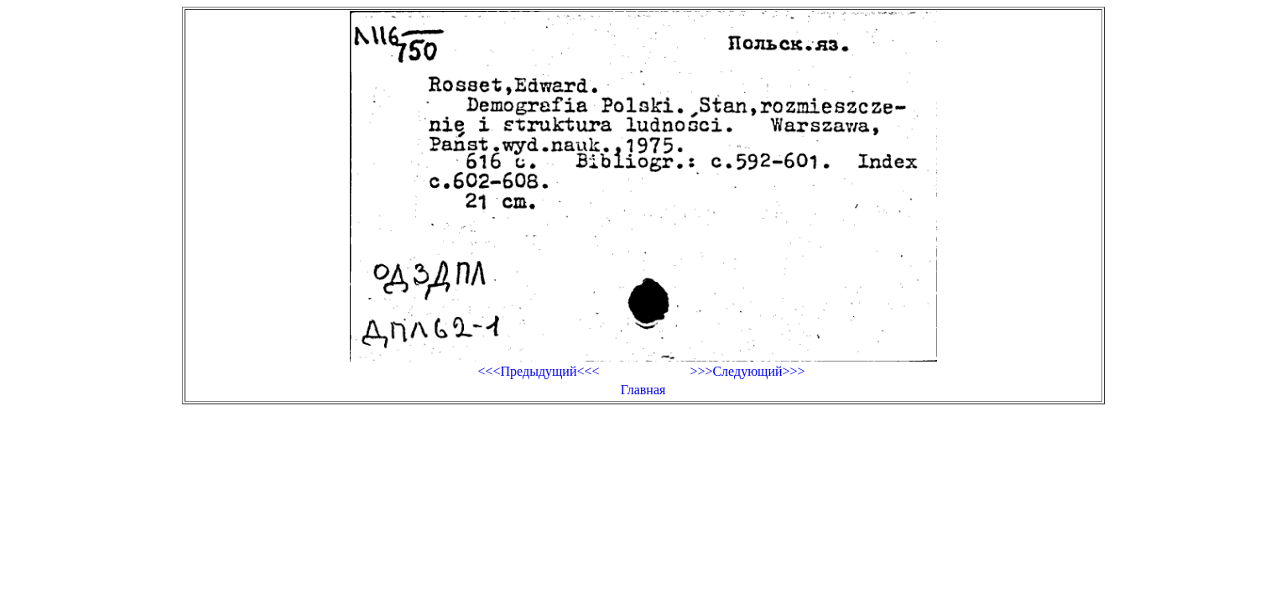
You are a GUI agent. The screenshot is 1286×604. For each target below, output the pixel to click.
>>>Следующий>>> (747, 371)
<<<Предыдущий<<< (538, 371)
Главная (643, 390)
